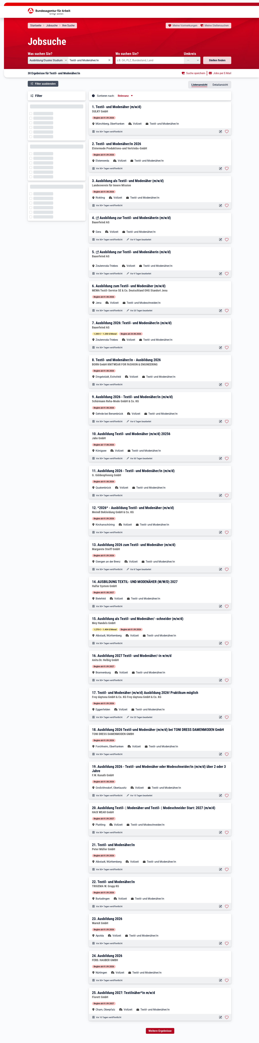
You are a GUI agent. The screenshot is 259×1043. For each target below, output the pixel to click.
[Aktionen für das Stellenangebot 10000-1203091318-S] (220, 495)
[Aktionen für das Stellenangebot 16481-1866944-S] (220, 239)
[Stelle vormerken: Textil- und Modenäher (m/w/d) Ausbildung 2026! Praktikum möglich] (227, 717)
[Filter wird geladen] (31, 113)
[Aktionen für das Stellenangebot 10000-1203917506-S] (220, 132)
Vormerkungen (185, 25)
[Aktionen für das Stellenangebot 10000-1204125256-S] (220, 980)
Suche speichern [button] (195, 73)
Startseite (35, 25)
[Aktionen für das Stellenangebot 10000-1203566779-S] (220, 569)
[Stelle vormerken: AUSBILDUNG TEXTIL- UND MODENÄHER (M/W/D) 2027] (227, 606)
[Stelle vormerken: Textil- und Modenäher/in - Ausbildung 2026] (227, 384)
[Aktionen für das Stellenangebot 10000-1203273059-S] (220, 311)
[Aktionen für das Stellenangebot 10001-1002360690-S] (220, 205)
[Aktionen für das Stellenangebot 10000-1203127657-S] (220, 532)
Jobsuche (51, 25)
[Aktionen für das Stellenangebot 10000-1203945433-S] (220, 421)
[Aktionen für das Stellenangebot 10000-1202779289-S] (220, 795)
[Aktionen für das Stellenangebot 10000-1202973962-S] (220, 906)
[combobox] (90, 60)
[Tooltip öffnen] (93, 95)
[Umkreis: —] (192, 60)
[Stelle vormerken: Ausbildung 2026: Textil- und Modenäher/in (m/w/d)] (227, 347)
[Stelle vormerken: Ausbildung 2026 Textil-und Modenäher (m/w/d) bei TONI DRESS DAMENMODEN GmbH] (227, 754)
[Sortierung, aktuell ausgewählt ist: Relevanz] (125, 96)
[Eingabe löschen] (109, 60)
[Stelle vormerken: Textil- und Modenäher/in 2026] (227, 168)
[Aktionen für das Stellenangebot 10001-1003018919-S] (220, 348)
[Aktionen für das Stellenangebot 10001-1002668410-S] (220, 680)
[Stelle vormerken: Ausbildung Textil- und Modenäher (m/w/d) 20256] (227, 458)
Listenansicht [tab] (199, 84)
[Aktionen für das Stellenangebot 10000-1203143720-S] (220, 754)
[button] (160, 115)
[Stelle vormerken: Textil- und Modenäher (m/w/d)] (227, 131)
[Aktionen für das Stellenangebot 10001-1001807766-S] (220, 643)
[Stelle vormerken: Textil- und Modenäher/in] (227, 869)
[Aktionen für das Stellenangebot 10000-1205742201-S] (220, 385)
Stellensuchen (217, 25)
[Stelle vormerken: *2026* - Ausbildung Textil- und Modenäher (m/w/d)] (227, 532)
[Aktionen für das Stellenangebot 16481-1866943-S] (220, 274)
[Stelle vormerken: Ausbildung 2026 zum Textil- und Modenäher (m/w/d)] (227, 569)
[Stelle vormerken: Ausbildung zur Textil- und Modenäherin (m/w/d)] (227, 239)
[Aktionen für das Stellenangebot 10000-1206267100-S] (220, 832)
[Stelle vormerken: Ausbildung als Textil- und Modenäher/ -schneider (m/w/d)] (227, 643)
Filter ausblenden (45, 83)
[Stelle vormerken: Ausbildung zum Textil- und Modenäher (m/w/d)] (227, 310)
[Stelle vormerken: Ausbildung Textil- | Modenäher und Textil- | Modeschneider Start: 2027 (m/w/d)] (227, 832)
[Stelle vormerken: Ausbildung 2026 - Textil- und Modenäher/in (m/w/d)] (227, 421)
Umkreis (190, 53)
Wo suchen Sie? (127, 53)
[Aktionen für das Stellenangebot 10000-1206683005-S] (220, 1017)
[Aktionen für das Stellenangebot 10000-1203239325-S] (220, 717)
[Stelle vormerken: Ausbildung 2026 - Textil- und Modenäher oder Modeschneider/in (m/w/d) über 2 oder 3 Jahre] (227, 795)
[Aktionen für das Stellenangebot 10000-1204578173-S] (220, 606)
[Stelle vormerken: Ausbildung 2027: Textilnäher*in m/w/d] (227, 1017)
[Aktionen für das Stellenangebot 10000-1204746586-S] (220, 943)
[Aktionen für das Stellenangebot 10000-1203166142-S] (220, 869)
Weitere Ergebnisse (160, 1030)
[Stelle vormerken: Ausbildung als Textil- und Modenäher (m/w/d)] (227, 205)
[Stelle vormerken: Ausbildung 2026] (227, 943)
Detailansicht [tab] (220, 84)
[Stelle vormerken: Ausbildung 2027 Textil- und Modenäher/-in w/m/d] (227, 680)
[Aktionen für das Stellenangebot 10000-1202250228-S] (220, 168)
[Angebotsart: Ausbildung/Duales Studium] (48, 60)
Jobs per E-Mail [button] (222, 73)
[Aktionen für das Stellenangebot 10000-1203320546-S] (220, 458)
